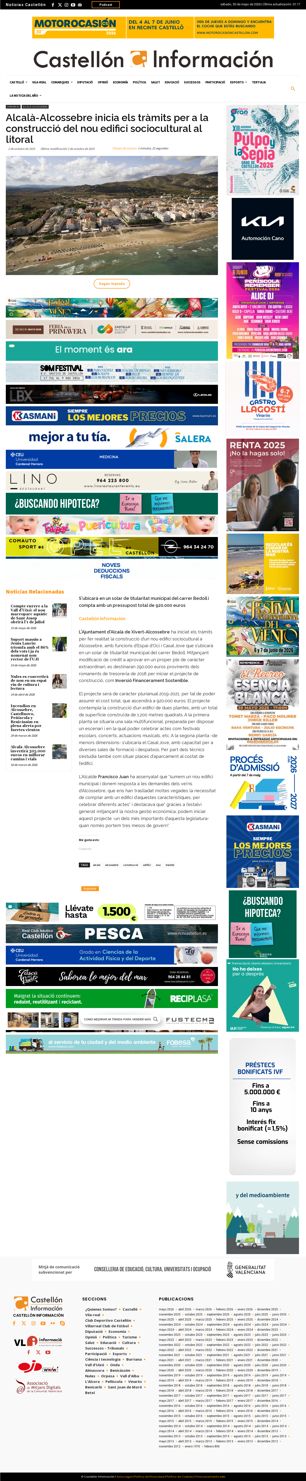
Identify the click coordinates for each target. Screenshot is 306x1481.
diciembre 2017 (267, 1390)
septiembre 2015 (218, 1416)
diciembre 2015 (267, 1410)
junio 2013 (279, 1436)
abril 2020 (184, 1370)
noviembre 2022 (169, 1344)
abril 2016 (184, 1410)
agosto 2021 (242, 1355)
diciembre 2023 (267, 1329)
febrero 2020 (224, 1370)
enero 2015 (245, 1421)
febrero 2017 (224, 1400)
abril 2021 (184, 1360)
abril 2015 (184, 1421)
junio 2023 (279, 1334)
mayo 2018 (166, 1390)
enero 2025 (245, 1319)
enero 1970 (192, 1446)
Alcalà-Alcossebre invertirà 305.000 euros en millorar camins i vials (28, 753)
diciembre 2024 (267, 1319)
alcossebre (111, 865)
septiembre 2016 (218, 1405)
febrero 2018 (224, 1390)
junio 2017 (279, 1395)
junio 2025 (279, 1314)
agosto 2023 (242, 1334)
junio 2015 (279, 1416)
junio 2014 (279, 1426)
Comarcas (13, 107)
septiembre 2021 (218, 1355)
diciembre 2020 (267, 1360)
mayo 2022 (166, 1350)
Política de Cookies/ (180, 1477)
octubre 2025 (193, 1314)
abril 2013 (184, 1441)
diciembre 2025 (267, 1309)
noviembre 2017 (169, 1395)
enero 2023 (245, 1339)
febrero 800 (212, 1446)
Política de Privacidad (149, 1477)
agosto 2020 (242, 1365)
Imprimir (90, 889)
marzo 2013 (204, 1441)
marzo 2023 (204, 1339)
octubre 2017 (193, 1395)
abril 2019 (184, 1380)
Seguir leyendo (112, 284)
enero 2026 (245, 1309)
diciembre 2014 (267, 1421)
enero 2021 (245, 1360)
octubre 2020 (193, 1365)
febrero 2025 (224, 1319)
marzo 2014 (204, 1431)
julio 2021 (261, 1355)
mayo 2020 (166, 1370)
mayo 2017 (166, 1400)
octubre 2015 (193, 1416)
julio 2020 (261, 1365)
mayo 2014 (166, 1431)
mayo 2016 (166, 1410)
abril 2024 (184, 1329)
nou (158, 865)
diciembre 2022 (267, 1339)
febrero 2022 (224, 1350)
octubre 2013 (193, 1436)
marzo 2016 (204, 1410)
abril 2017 (184, 1400)
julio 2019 (261, 1375)
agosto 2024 (242, 1324)
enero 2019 (245, 1380)
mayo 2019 (166, 1380)
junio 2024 (279, 1324)
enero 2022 (245, 1350)
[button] (293, 89)
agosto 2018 (242, 1385)
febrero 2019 (224, 1380)
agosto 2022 (242, 1344)
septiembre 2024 (218, 1324)
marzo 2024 (204, 1329)
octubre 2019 (193, 1375)
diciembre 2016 (267, 1400)
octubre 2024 (193, 1324)
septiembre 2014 (218, 1426)
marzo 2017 (204, 1400)
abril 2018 (184, 1390)
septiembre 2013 (218, 1436)
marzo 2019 (204, 1380)
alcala (96, 865)
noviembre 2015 (169, 1416)
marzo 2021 (204, 1360)
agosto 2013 (242, 1436)
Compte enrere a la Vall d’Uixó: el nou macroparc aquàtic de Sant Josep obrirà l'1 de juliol (29, 614)
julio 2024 (261, 1324)
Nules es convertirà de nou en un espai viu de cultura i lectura (29, 683)
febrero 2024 (224, 1329)
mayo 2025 (166, 1319)
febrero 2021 (224, 1360)
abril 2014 (184, 1431)
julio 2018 (261, 1385)
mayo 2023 (166, 1339)
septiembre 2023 (218, 1334)
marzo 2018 (204, 1390)
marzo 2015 (204, 1421)
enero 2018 (245, 1390)
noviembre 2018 (169, 1385)
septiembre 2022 (218, 1344)
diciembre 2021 (267, 1350)
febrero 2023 (224, 1339)
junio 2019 (279, 1375)
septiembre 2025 (218, 1314)
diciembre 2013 (267, 1431)
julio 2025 (261, 1314)
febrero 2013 (224, 1441)
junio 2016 (279, 1405)
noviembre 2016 (169, 1405)
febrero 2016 (224, 1410)
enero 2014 (245, 1431)
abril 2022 (184, 1350)
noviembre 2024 (169, 1324)
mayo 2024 (166, 1329)
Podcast (105, 5)
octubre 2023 (193, 1334)
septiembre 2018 (218, 1385)
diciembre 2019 (267, 1370)
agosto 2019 (242, 1375)
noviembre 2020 (169, 1365)
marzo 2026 (204, 1309)
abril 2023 (184, 1339)
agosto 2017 (242, 1395)
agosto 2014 (242, 1426)
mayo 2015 (166, 1421)
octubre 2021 (193, 1355)
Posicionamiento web (210, 1477)
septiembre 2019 (218, 1375)
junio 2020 (279, 1365)
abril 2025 (184, 1319)
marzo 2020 (204, 1370)
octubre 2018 (193, 1385)
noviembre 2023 (169, 1334)
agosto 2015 (242, 1416)
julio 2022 (261, 1344)
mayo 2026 (166, 1309)
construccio (130, 865)
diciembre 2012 (267, 1441)
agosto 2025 (242, 1314)
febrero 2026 (224, 1309)
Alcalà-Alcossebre (35, 107)
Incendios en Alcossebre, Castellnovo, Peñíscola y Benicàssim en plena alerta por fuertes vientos (26, 718)
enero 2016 (245, 1410)
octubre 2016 (193, 1405)
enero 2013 (245, 1441)
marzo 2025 (204, 1319)
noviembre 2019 (169, 1375)
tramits (169, 865)
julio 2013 (261, 1436)
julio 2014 (261, 1426)
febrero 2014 (224, 1431)
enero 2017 (245, 1400)
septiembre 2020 (218, 1365)
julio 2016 (261, 1405)
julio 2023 (261, 1334)
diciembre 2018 (267, 1380)
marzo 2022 (204, 1350)
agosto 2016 (242, 1405)
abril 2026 (184, 1309)
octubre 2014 (193, 1426)
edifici (147, 865)
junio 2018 (279, 1385)
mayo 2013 (166, 1441)
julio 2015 (261, 1416)
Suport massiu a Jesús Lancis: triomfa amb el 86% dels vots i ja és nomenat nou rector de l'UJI (30, 649)
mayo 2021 (166, 1360)
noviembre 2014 (169, 1426)
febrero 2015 (224, 1421)
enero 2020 (245, 1370)
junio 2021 (279, 1355)
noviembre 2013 (169, 1436)
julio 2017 (261, 1395)
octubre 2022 (193, 1344)
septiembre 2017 (218, 1395)
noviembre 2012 (169, 1446)
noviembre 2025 (169, 1314)
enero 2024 (245, 1329)
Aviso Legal (124, 1477)
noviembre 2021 (169, 1355)
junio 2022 (279, 1344)
